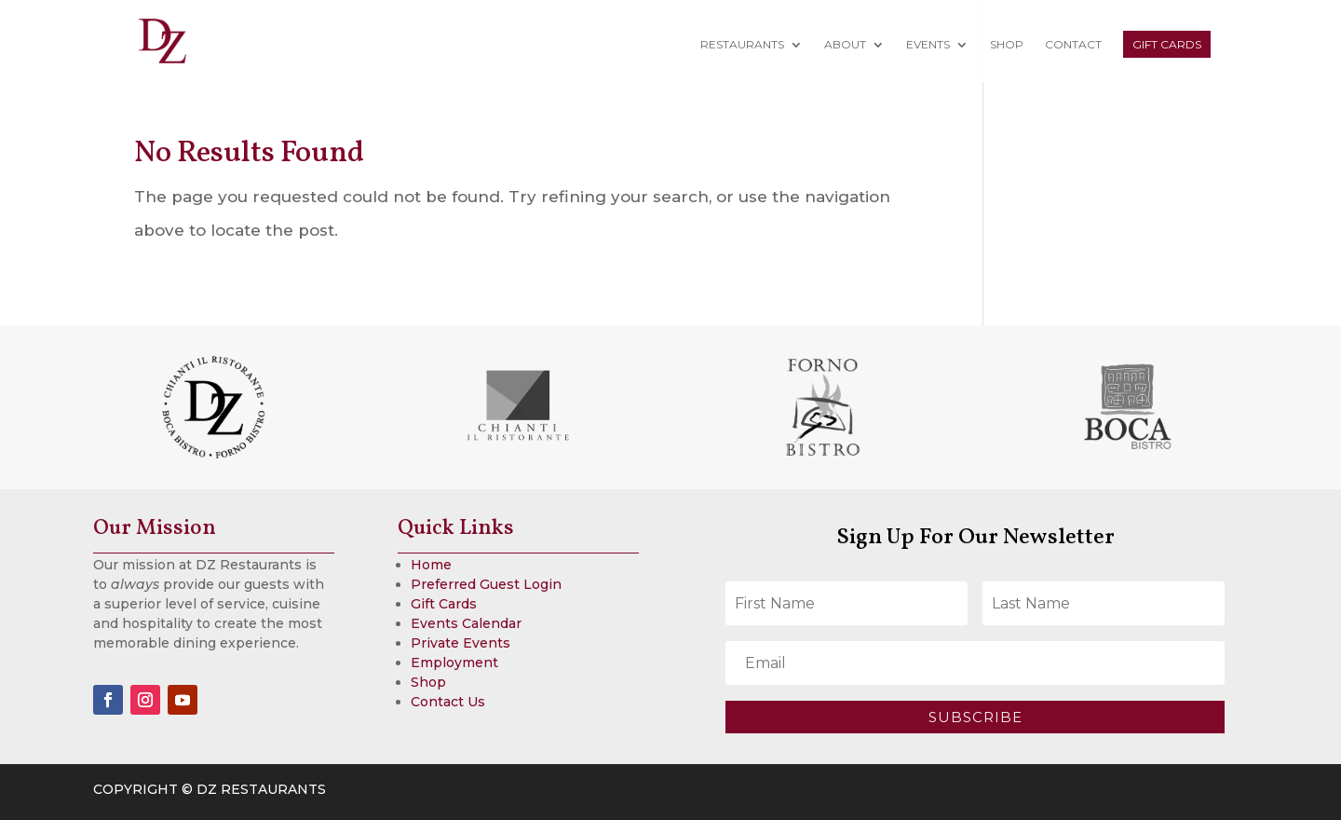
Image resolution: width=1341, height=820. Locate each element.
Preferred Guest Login (486, 584)
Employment (454, 662)
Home (431, 564)
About (845, 44)
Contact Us (448, 701)
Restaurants (742, 44)
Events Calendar (466, 623)
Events (928, 44)
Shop (1006, 44)
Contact (1073, 44)
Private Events (460, 643)
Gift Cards (1166, 44)
